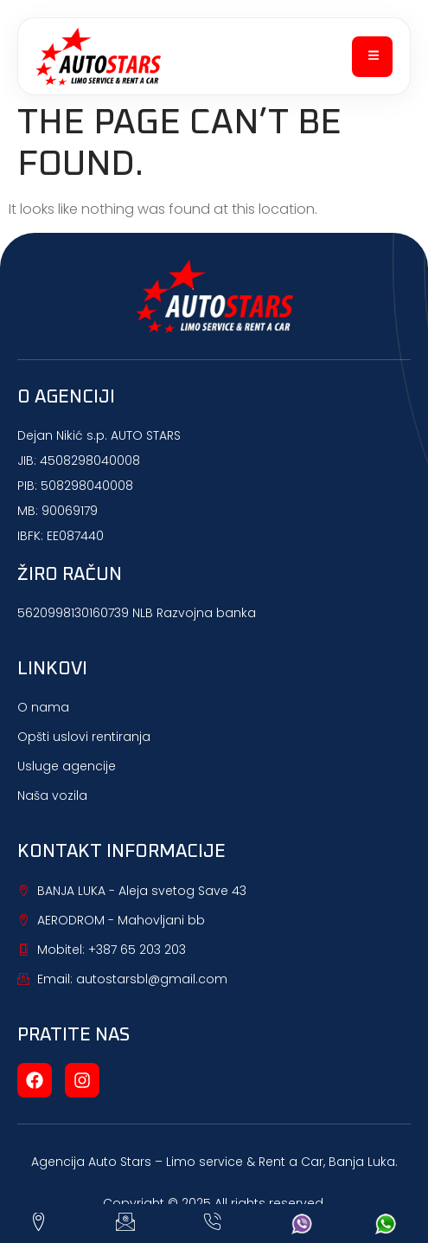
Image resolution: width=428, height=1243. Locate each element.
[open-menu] (372, 56)
